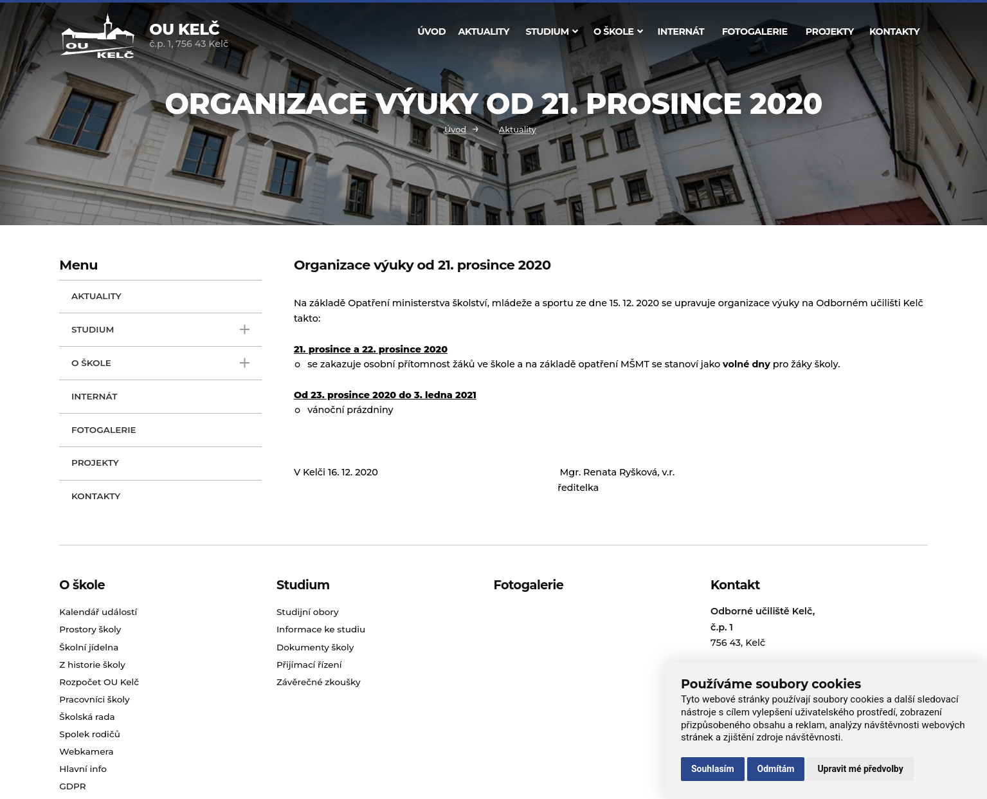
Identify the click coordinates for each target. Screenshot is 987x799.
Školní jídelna (88, 647)
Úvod (431, 31)
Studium (551, 31)
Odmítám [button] (776, 769)
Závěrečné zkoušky (318, 682)
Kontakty (894, 31)
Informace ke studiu (320, 629)
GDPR (72, 786)
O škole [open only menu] (160, 363)
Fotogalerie (755, 31)
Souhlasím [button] (712, 769)
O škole (617, 31)
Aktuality (483, 31)
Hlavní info (83, 769)
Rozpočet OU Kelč (99, 682)
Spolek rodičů (89, 734)
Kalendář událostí (98, 612)
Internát (681, 31)
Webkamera (86, 751)
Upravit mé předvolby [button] (860, 769)
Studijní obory (307, 612)
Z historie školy (92, 664)
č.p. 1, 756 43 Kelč (188, 37)
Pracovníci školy (94, 699)
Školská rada (86, 717)
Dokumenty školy (315, 647)
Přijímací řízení (309, 664)
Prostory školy (90, 629)
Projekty (830, 31)
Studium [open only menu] (160, 329)
